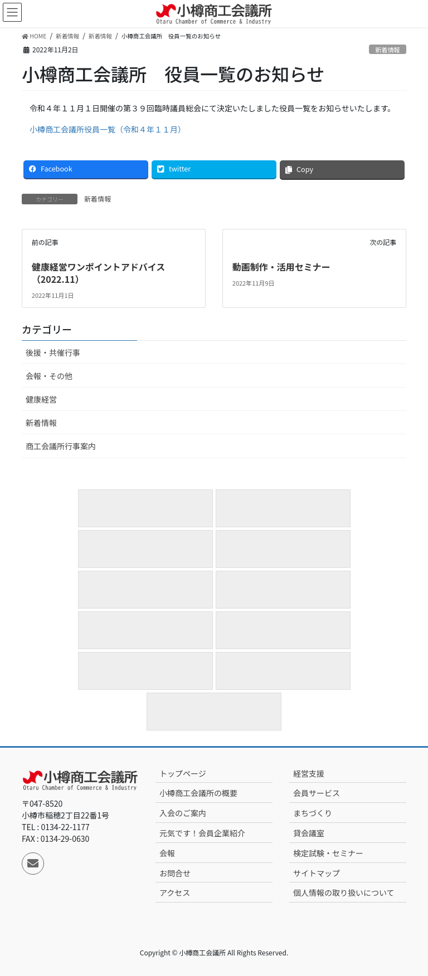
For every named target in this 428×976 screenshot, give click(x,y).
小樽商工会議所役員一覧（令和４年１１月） (108, 129)
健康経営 (41, 399)
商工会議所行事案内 (61, 446)
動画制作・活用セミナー (281, 266)
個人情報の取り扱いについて (344, 892)
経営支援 (308, 773)
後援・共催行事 (53, 352)
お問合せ (175, 873)
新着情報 (387, 49)
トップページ (182, 773)
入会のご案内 (182, 812)
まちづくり (312, 812)
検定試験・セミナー (328, 853)
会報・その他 (49, 375)
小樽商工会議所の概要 (198, 792)
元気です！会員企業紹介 (202, 832)
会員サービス (316, 792)
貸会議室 (308, 832)
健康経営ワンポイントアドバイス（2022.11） (99, 273)
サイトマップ (316, 873)
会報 (167, 853)
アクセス (174, 892)
